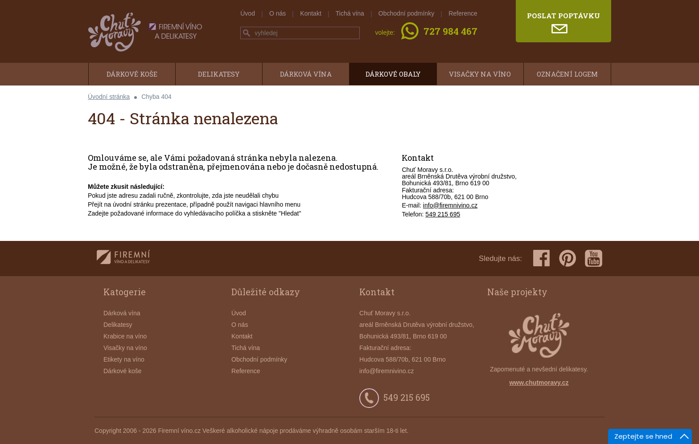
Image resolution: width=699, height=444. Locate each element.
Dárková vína (306, 73)
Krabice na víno (125, 336)
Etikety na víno (123, 359)
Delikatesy (218, 73)
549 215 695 (442, 214)
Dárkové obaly (393, 73)
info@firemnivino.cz (450, 205)
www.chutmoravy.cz (538, 382)
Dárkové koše (132, 73)
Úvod (247, 13)
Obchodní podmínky (406, 13)
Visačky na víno (480, 73)
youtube (593, 258)
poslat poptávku (563, 15)
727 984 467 (450, 32)
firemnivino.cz (123, 258)
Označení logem (567, 73)
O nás (277, 13)
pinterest (567, 258)
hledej (246, 33)
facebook (541, 258)
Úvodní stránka (109, 96)
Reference (462, 13)
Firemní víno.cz (179, 430)
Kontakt (310, 13)
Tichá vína (350, 13)
